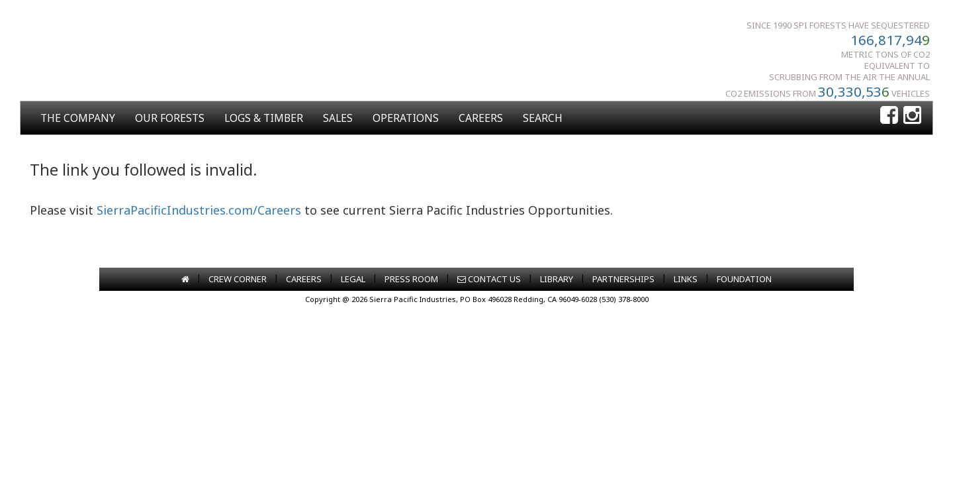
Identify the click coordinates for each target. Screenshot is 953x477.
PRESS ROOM (411, 279)
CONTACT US (489, 279)
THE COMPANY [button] (77, 118)
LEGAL (353, 279)
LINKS (686, 279)
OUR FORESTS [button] (169, 118)
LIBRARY (556, 279)
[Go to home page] (185, 279)
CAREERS (481, 118)
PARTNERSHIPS (623, 279)
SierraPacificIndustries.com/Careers (199, 210)
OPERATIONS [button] (406, 118)
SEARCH (543, 118)
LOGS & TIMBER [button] (263, 118)
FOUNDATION (744, 279)
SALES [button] (338, 118)
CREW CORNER (237, 279)
